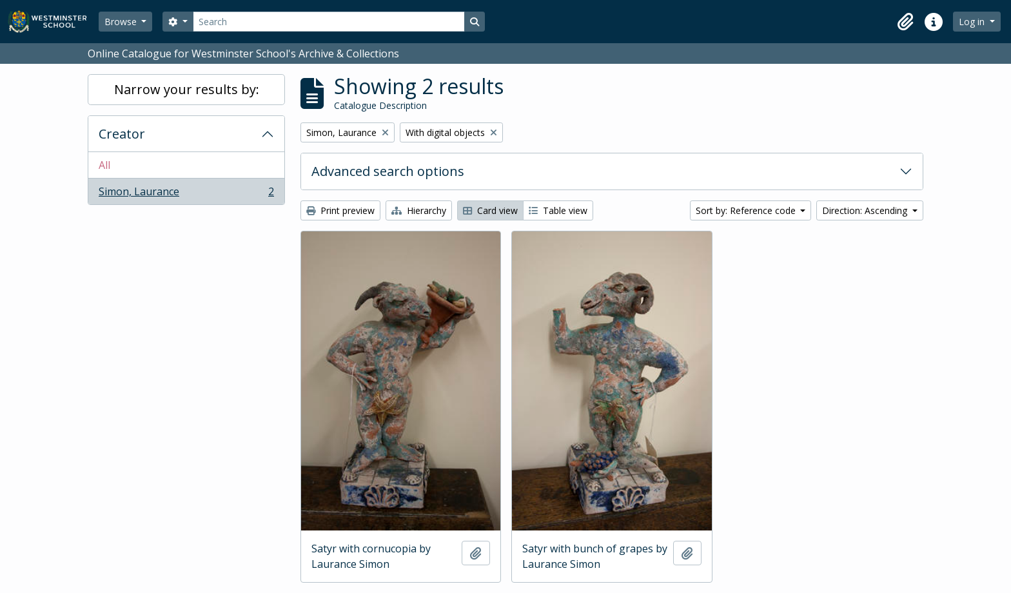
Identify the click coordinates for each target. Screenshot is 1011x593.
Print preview (340, 210)
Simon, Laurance (186, 194)
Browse (121, 21)
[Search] (329, 22)
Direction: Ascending (866, 210)
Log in (973, 21)
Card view (490, 210)
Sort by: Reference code (747, 210)
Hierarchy (418, 210)
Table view (558, 210)
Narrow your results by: (186, 89)
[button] (905, 22)
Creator (122, 133)
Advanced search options (387, 171)
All (104, 165)
